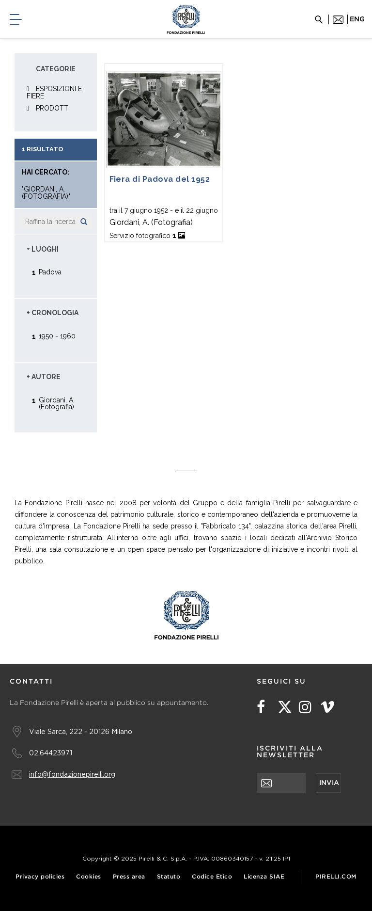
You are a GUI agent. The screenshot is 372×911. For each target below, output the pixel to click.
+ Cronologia (52, 313)
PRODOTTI (53, 108)
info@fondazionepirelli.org (72, 774)
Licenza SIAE (264, 876)
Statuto (169, 876)
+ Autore (44, 377)
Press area (129, 876)
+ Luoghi (43, 249)
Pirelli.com (335, 876)
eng (357, 19)
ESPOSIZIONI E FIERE (54, 92)
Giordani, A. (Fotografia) (57, 403)
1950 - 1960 (57, 335)
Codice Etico (212, 876)
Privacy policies (40, 876)
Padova (50, 271)
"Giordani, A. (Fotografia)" (46, 193)
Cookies (88, 876)
